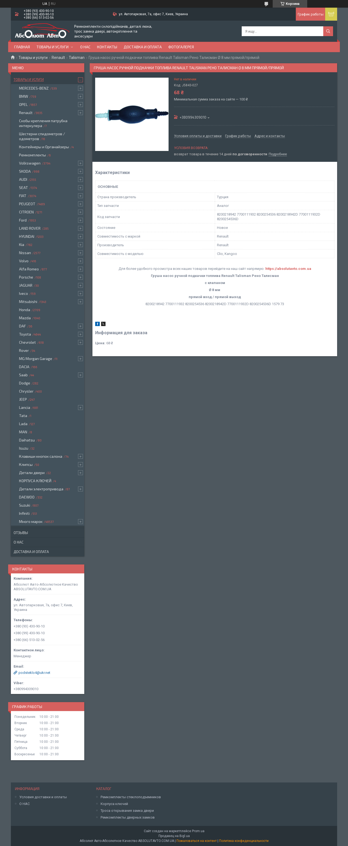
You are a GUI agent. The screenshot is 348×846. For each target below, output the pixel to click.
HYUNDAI (26, 236)
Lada (23, 423)
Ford (23, 220)
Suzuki (24, 505)
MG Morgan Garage (35, 358)
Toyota (25, 334)
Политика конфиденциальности (244, 841)
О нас (85, 47)
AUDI (23, 179)
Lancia (24, 407)
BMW (23, 96)
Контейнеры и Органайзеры (44, 146)
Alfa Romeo (29, 269)
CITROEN (26, 212)
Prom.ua (198, 831)
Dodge (24, 383)
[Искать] (328, 31)
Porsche (26, 277)
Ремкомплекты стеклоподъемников (131, 797)
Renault (58, 57)
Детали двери (32, 472)
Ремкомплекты (32, 155)
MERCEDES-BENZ (34, 88)
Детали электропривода (41, 489)
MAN (23, 432)
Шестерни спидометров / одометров (42, 136)
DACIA (24, 366)
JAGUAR (25, 285)
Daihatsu (27, 440)
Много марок (30, 521)
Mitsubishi (28, 301)
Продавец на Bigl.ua (174, 836)
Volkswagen (30, 163)
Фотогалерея (181, 47)
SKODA (25, 171)
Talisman (77, 57)
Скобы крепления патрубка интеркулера (43, 123)
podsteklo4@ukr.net (34, 673)
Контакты (107, 47)
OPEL (23, 104)
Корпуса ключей (114, 804)
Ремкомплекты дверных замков (128, 817)
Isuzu (23, 448)
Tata (23, 415)
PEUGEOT (27, 203)
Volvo (24, 260)
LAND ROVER (30, 228)
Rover (24, 350)
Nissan (25, 252)
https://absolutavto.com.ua (288, 269)
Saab (23, 375)
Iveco (23, 293)
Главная (22, 47)
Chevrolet (27, 342)
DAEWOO (27, 497)
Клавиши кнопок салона (40, 456)
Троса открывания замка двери (127, 811)
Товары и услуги (52, 47)
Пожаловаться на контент (196, 841)
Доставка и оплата (143, 47)
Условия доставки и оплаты (43, 797)
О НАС (24, 804)
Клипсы (26, 464)
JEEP (23, 399)
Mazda (25, 317)
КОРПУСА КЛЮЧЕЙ (35, 480)
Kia (21, 244)
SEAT (23, 187)
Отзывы (21, 533)
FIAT (22, 195)
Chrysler (26, 391)
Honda (24, 309)
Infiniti (24, 513)
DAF (22, 326)
